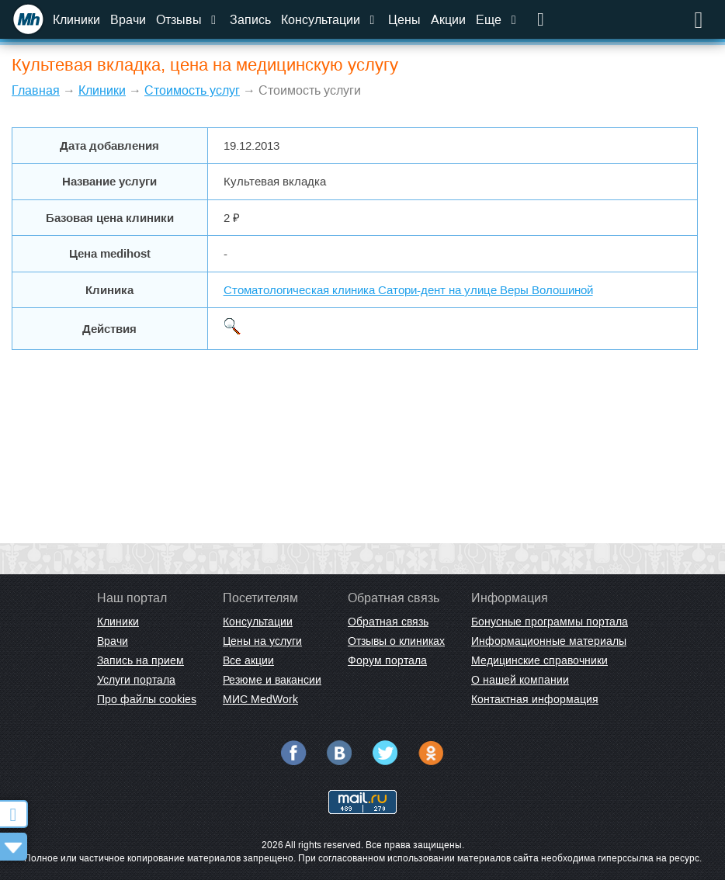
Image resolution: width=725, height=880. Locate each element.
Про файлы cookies (146, 699)
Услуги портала (136, 680)
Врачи (128, 19)
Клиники (76, 19)
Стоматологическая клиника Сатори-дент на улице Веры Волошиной (408, 289)
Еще (497, 19)
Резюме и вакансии (272, 680)
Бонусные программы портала (549, 621)
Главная (36, 90)
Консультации (329, 19)
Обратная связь (388, 621)
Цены (404, 19)
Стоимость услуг (192, 90)
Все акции (248, 660)
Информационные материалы (548, 641)
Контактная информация (534, 699)
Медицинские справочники (539, 660)
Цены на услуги (262, 641)
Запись (250, 19)
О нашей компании (520, 680)
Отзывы (188, 19)
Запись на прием (140, 660)
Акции (448, 19)
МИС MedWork (260, 699)
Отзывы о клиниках (396, 641)
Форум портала (387, 660)
